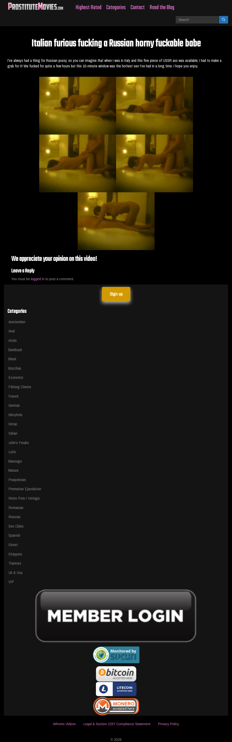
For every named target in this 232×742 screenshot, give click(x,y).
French (13, 396)
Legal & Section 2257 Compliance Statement (116, 724)
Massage (15, 461)
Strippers (15, 554)
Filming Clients (19, 386)
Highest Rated (88, 7)
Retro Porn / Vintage (24, 498)
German (14, 405)
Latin (12, 451)
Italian (12, 433)
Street (13, 544)
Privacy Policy (168, 724)
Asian (12, 340)
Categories (116, 7)
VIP (11, 581)
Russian (14, 516)
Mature (13, 470)
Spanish (14, 535)
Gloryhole (15, 414)
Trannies (14, 563)
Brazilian (14, 368)
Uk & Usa (15, 572)
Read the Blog (162, 7)
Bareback (15, 349)
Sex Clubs (16, 526)
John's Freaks (18, 442)
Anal (11, 331)
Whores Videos (64, 724)
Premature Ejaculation (24, 488)
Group (12, 423)
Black (12, 358)
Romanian (15, 507)
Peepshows (17, 479)
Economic (15, 377)
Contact (138, 7)
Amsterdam (16, 321)
